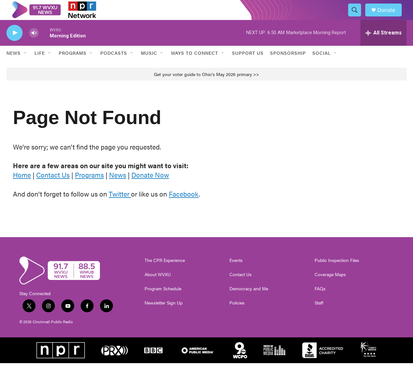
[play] (14, 47)
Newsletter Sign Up (164, 316)
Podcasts (113, 67)
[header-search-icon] (357, 17)
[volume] (33, 47)
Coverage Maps (330, 288)
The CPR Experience (165, 274)
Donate (390, 17)
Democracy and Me (248, 302)
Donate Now (150, 189)
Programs (89, 189)
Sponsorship (288, 67)
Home (22, 189)
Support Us (248, 67)
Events (236, 274)
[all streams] (383, 47)
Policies (237, 316)
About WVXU (158, 288)
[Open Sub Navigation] (25, 67)
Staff (319, 316)
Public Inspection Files (337, 274)
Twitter (120, 207)
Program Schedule (163, 302)
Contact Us (53, 189)
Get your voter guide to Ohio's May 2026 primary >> (206, 88)
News (13, 67)
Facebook (184, 207)
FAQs (320, 302)
